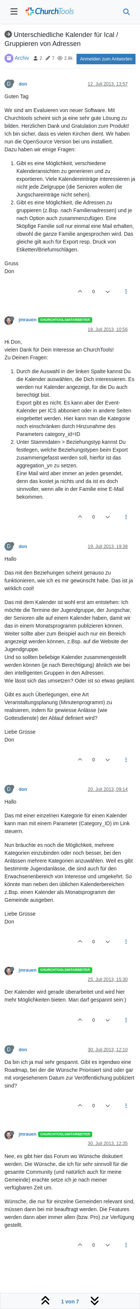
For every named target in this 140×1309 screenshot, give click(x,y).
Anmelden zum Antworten (106, 59)
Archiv (22, 58)
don (23, 84)
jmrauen (28, 319)
